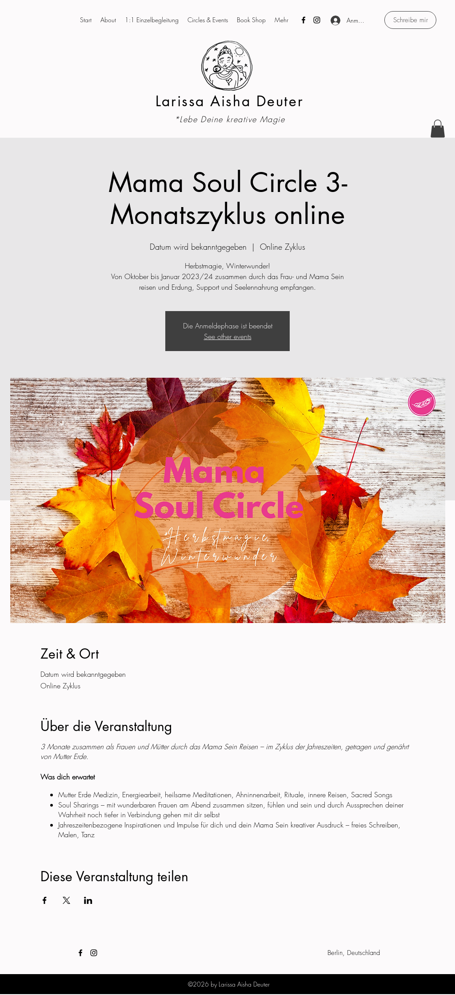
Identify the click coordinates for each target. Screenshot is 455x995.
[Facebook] (303, 20)
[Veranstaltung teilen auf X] (66, 900)
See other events (227, 336)
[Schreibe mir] (410, 20)
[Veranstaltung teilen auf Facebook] (44, 900)
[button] (437, 129)
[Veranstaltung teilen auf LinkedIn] (88, 900)
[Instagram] (316, 20)
